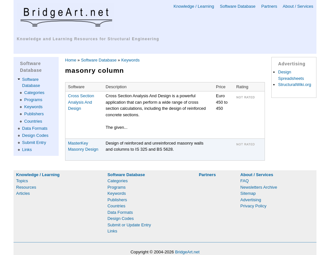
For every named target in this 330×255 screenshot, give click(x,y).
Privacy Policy (253, 205)
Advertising (250, 199)
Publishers (34, 113)
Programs (33, 99)
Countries (33, 121)
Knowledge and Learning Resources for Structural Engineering (88, 39)
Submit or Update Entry (129, 224)
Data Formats (35, 128)
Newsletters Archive (258, 187)
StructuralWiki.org (294, 84)
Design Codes (35, 135)
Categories (34, 92)
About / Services (298, 6)
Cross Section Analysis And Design (81, 102)
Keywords (33, 106)
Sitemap (248, 193)
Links (27, 149)
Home (70, 60)
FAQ (244, 180)
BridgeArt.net (187, 252)
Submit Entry (34, 142)
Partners (269, 6)
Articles (23, 193)
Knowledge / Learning (193, 6)
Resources (26, 187)
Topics (22, 180)
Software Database (238, 6)
